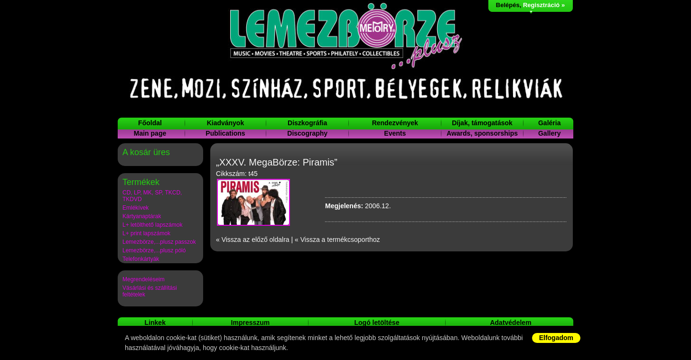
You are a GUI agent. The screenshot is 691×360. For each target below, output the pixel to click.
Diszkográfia (307, 123)
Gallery (549, 133)
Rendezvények (395, 123)
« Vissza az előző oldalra (252, 239)
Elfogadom (556, 338)
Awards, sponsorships (482, 133)
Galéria (549, 123)
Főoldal (150, 123)
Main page (150, 133)
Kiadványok (225, 123)
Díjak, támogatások (482, 123)
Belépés (508, 5)
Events (395, 133)
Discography (307, 133)
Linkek (155, 322)
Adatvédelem (510, 322)
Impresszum (250, 322)
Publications (225, 133)
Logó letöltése (377, 322)
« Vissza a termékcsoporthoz (337, 239)
